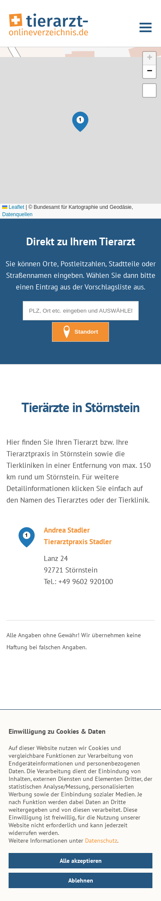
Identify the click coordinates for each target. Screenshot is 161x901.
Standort (80, 331)
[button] (80, 122)
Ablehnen (80, 880)
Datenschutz (101, 840)
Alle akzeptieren (81, 861)
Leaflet (13, 207)
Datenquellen (17, 214)
